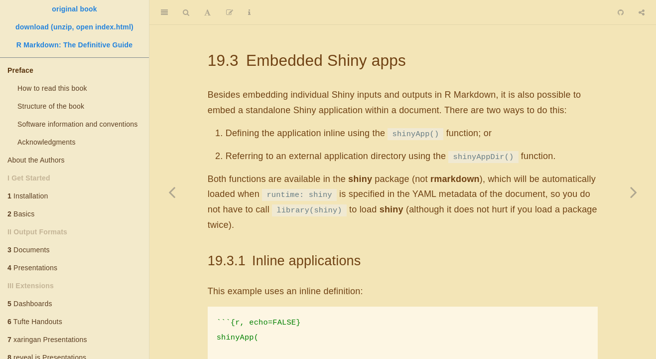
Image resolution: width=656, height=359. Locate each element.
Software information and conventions (77, 124)
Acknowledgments (46, 142)
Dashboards (29, 304)
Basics (21, 214)
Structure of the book (50, 106)
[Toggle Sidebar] (164, 12)
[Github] (620, 12)
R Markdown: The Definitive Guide (74, 45)
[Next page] (633, 192)
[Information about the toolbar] (249, 12)
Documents (28, 250)
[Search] (186, 12)
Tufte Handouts (34, 322)
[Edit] (230, 12)
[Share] (641, 12)
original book (74, 9)
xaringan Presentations (47, 340)
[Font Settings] (207, 12)
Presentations (32, 268)
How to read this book (52, 88)
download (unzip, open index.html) (74, 27)
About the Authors (36, 160)
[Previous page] (171, 192)
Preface (20, 70)
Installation (27, 196)
